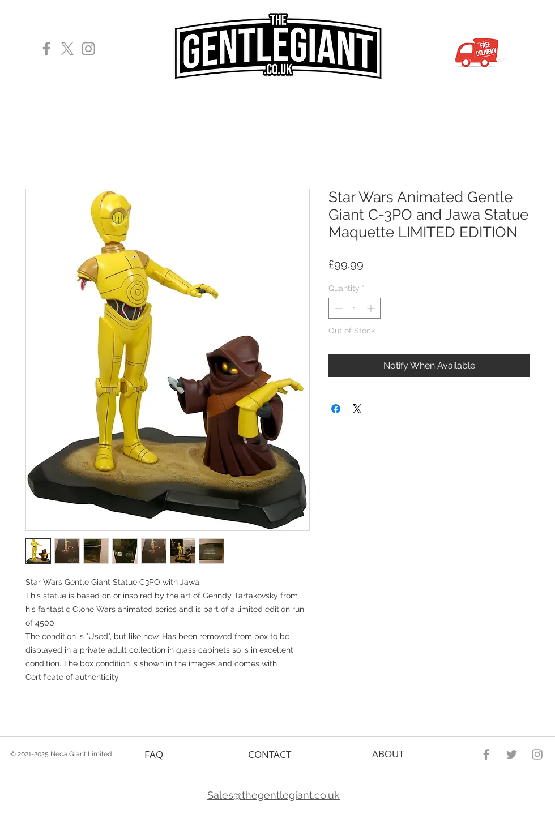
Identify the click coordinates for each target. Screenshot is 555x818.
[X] (67, 49)
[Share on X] (357, 409)
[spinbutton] (354, 308)
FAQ (153, 754)
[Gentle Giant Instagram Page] (88, 49)
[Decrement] (337, 308)
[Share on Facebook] (336, 409)
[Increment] (372, 308)
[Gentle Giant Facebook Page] (46, 49)
